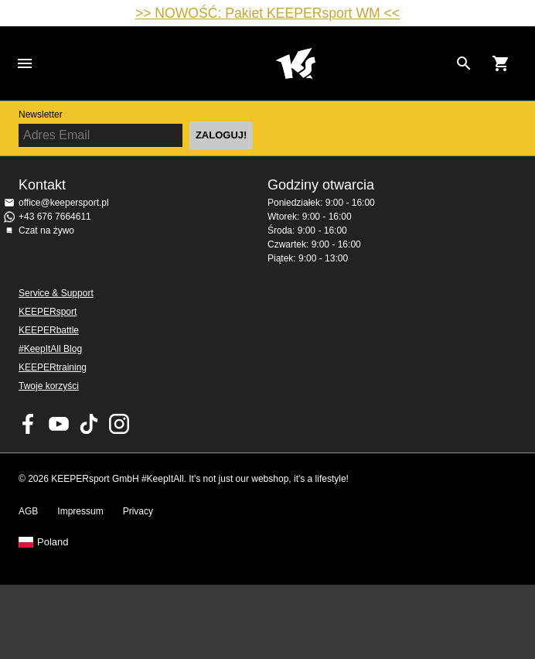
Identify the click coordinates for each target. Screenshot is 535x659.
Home (295, 63)
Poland (52, 542)
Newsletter (41, 114)
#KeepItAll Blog (50, 348)
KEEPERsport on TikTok (89, 424)
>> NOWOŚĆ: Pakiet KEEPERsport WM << (267, 13)
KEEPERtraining (53, 367)
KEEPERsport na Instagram (119, 424)
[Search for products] (463, 63)
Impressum (80, 511)
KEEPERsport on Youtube (59, 424)
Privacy (138, 511)
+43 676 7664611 (55, 216)
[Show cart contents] (501, 63)
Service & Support (56, 293)
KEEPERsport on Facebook (29, 424)
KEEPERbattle (49, 330)
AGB (28, 511)
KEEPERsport (48, 311)
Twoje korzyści (49, 386)
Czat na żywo (46, 230)
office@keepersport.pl (64, 202)
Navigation (24, 63)
